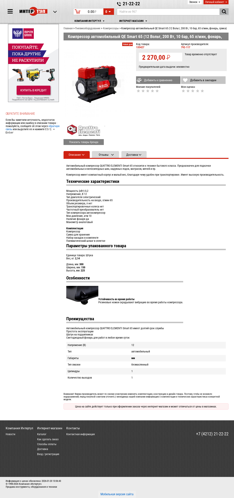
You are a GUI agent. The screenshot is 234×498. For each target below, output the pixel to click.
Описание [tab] (75, 155)
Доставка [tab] (132, 155)
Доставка (42, 449)
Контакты (73, 428)
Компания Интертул (90, 21)
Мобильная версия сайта (117, 494)
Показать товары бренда (83, 142)
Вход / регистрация (48, 454)
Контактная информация (80, 434)
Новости (10, 434)
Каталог (41, 434)
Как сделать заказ (47, 439)
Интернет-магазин (133, 21)
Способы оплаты (46, 444)
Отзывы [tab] (103, 155)
